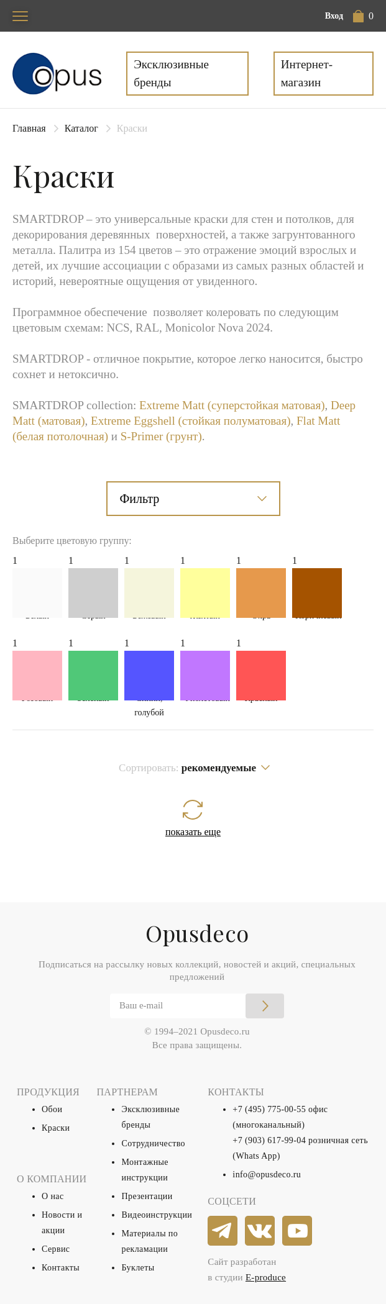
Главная (29, 128)
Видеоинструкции (156, 1215)
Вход (334, 15)
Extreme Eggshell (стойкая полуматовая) (190, 420)
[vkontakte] (260, 1231)
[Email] (197, 1006)
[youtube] (297, 1231)
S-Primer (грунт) (161, 436)
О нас (53, 1196)
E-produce (266, 1277)
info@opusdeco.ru (266, 1174)
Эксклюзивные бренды (171, 73)
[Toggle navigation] (20, 15)
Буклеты (137, 1267)
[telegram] (223, 1231)
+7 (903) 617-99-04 (269, 1140)
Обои (52, 1109)
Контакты (61, 1267)
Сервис (56, 1249)
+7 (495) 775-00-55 (269, 1109)
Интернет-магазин (307, 73)
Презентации (146, 1196)
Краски (56, 1128)
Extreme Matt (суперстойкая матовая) (231, 405)
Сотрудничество (153, 1143)
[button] (363, 16)
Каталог (81, 128)
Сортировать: (187, 768)
